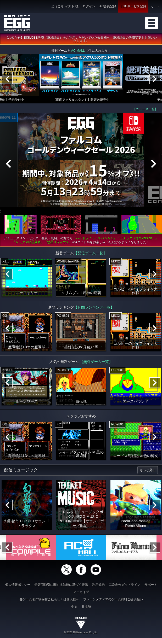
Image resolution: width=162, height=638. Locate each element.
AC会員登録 (107, 6)
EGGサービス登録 (133, 6)
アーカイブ (81, 592)
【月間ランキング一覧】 (94, 307)
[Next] (154, 79)
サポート (150, 584)
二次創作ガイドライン (124, 584)
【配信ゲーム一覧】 (90, 253)
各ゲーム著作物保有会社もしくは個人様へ (49, 599)
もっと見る (147, 470)
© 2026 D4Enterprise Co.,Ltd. (81, 632)
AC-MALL (78, 50)
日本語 (86, 606)
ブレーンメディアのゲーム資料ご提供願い (113, 599)
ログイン (89, 6)
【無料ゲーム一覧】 (96, 362)
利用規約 (98, 584)
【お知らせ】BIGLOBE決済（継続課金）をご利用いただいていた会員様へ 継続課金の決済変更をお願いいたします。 (81, 39)
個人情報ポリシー (17, 584)
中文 (74, 606)
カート (155, 6)
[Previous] (7, 79)
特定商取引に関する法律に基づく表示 (61, 584)
